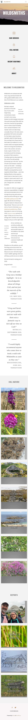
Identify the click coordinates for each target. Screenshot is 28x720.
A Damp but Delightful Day (14, 571)
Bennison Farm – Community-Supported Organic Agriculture (14, 685)
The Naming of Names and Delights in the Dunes (14, 522)
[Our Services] (14, 33)
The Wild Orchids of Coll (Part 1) (14, 423)
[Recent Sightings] (14, 57)
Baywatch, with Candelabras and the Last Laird (14, 472)
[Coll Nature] (14, 45)
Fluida (13, 715)
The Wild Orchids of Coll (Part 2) (14, 398)
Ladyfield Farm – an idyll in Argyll (14, 661)
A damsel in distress (14, 636)
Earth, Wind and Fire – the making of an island (14, 497)
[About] (14, 69)
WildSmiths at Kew (14, 611)
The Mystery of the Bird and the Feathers (14, 546)
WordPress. (18, 715)
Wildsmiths (7, 2)
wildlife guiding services (12, 198)
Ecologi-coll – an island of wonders (14, 447)
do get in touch (12, 213)
